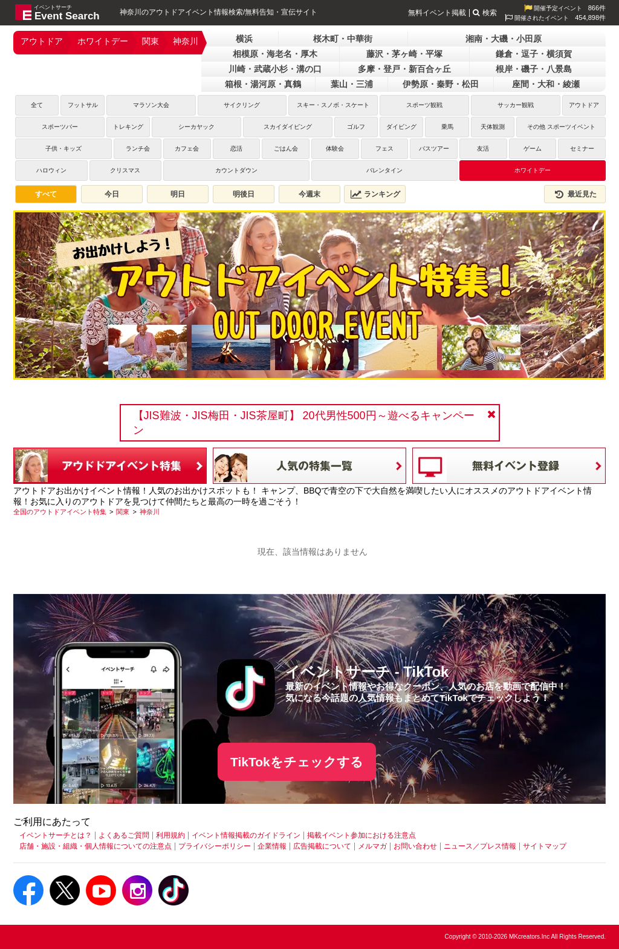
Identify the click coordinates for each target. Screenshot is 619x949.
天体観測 (493, 126)
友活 (483, 148)
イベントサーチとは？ (55, 835)
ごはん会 (286, 148)
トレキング (128, 126)
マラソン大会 (151, 105)
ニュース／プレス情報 (480, 846)
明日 (177, 194)
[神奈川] (150, 511)
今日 (112, 194)
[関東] (122, 511)
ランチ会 (138, 148)
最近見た (575, 194)
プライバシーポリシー (214, 846)
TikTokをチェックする (296, 762)
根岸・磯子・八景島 (534, 69)
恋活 (236, 148)
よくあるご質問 (124, 835)
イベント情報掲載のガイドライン (246, 835)
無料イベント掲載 (437, 12)
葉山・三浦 (352, 84)
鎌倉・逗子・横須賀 (534, 54)
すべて (46, 194)
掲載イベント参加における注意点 (361, 835)
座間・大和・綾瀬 (546, 84)
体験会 (335, 148)
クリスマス (125, 170)
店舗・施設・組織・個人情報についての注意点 (95, 846)
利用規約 (170, 835)
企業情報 (272, 846)
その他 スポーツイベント (561, 126)
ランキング (375, 194)
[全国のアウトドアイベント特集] (59, 511)
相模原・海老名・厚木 (275, 54)
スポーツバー (60, 126)
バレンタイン (384, 170)
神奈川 (185, 41)
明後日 (243, 194)
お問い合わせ (415, 846)
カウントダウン (236, 170)
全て (37, 105)
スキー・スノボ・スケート (333, 105)
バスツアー (434, 148)
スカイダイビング (288, 126)
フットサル (83, 105)
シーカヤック (196, 126)
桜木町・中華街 (342, 39)
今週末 (309, 194)
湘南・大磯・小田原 (503, 39)
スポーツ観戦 (424, 105)
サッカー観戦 (515, 105)
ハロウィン (51, 170)
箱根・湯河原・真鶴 (263, 84)
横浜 (244, 39)
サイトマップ (544, 846)
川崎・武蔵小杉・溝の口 (275, 69)
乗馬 (447, 126)
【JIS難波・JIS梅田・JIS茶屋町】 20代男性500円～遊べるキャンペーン (304, 422)
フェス (384, 148)
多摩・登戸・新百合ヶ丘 (404, 69)
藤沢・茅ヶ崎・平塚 (404, 54)
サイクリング (242, 105)
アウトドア (42, 41)
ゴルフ (356, 126)
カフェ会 (187, 148)
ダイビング (401, 126)
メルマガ (372, 846)
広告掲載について (322, 846)
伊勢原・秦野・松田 (441, 84)
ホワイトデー (102, 41)
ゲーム (532, 148)
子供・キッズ (63, 148)
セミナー (582, 148)
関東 (150, 41)
